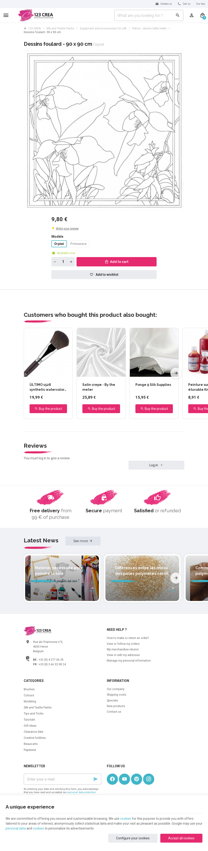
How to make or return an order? (128, 638)
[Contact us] (164, 4)
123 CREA (32, 28)
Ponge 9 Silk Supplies (153, 385)
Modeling (30, 701)
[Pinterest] (136, 779)
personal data (16, 828)
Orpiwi (59, 244)
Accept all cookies (181, 838)
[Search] (177, 15)
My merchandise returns (123, 649)
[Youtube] (124, 779)
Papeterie (30, 750)
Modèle (57, 236)
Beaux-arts (31, 744)
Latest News (41, 540)
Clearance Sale (33, 731)
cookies (125, 818)
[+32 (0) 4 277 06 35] (184, 4)
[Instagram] (148, 779)
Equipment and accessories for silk (103, 28)
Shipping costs (116, 694)
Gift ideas (30, 725)
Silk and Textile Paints (60, 28)
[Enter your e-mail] (62, 779)
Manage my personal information (129, 660)
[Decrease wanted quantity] (54, 261)
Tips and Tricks (34, 713)
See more (80, 541)
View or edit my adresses (123, 655)
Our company (115, 689)
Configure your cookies (133, 838)
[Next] (175, 373)
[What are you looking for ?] (148, 15)
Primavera (78, 244)
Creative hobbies (35, 737)
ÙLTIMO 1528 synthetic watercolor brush (47, 387)
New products (116, 706)
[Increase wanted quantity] (71, 261)
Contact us (114, 711)
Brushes (29, 689)
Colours (29, 695)
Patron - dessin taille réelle (149, 28)
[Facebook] (112, 779)
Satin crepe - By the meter (98, 387)
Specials (112, 700)
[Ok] (95, 779)
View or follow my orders (123, 643)
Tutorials (29, 719)
